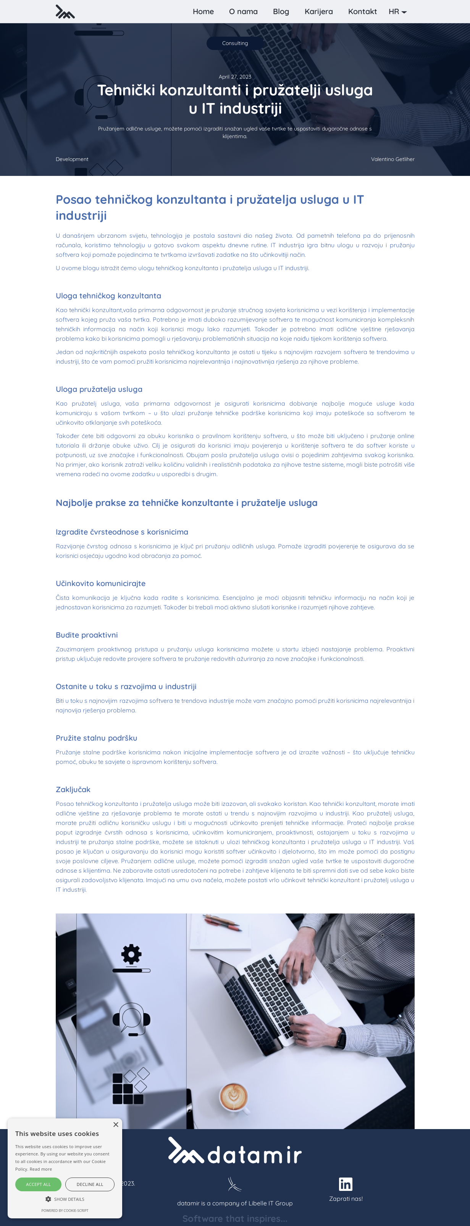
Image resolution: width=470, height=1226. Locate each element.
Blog (281, 11)
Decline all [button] (90, 1184)
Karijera (319, 11)
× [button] (115, 1125)
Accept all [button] (38, 1184)
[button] (400, 11)
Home (203, 11)
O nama (243, 11)
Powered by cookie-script (65, 1210)
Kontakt (362, 11)
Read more (41, 1169)
